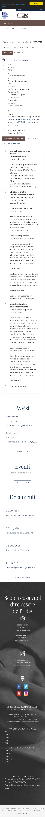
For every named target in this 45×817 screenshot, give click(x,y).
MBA (7, 762)
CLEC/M (8, 756)
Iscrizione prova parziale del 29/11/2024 (22, 442)
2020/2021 (37, 42)
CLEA (7, 734)
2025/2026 (18, 52)
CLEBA (8, 753)
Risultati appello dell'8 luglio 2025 (19, 533)
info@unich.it (25, 660)
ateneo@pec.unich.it (24, 663)
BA (6, 731)
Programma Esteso (12, 143)
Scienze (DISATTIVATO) (15, 782)
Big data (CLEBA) (15, 133)
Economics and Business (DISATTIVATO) (23, 779)
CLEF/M (8, 759)
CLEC (7, 737)
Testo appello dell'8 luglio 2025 (18, 550)
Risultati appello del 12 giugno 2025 (20, 568)
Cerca (19, 10)
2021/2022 (7, 47)
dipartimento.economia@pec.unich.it (24, 722)
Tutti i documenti (22, 578)
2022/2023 (18, 47)
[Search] (9, 10)
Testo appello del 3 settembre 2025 (20, 515)
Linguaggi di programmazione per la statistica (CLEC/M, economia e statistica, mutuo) (23, 122)
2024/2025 (7, 52)
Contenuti (31, 139)
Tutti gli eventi (22, 482)
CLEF (7, 740)
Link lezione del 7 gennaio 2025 (19, 425)
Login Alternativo (22, 813)
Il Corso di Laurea (9, 28)
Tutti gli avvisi (22, 452)
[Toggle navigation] (41, 9)
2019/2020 (26, 42)
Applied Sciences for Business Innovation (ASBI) (23, 786)
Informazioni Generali (13, 139)
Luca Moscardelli (15, 106)
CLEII (7, 743)
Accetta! (36, 3)
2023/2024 (29, 47)
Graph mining (12, 417)
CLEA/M (8, 750)
